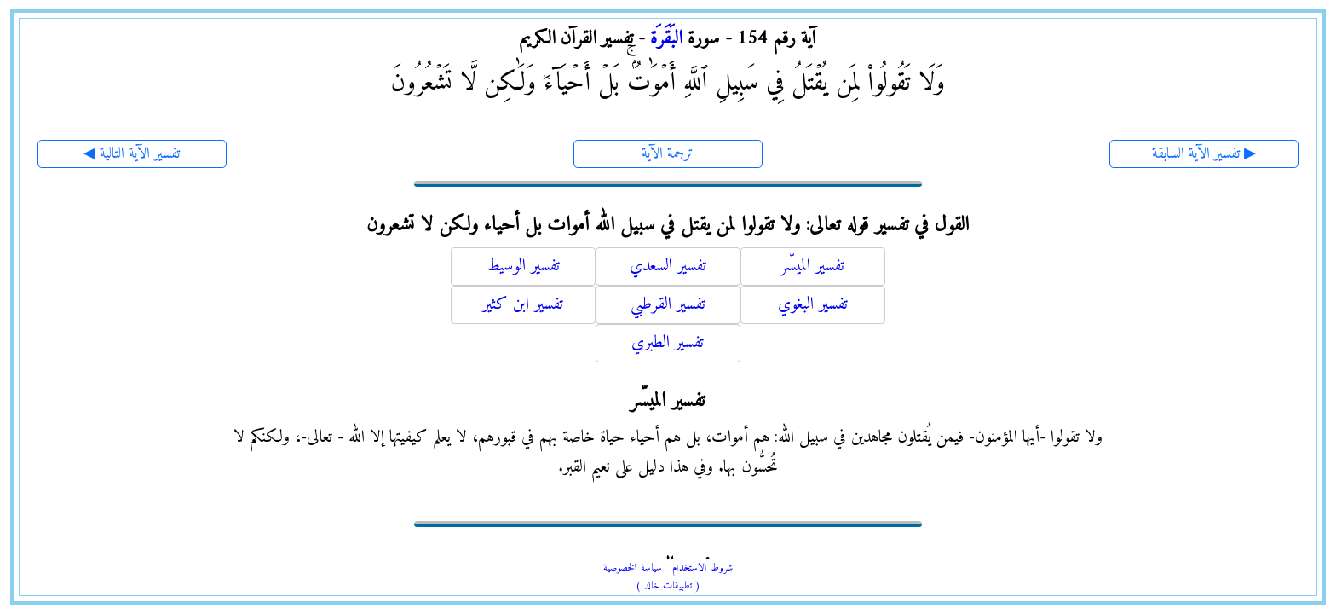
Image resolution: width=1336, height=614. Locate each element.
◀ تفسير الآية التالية (132, 154)
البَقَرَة (666, 38)
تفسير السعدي (668, 266)
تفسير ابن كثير (522, 305)
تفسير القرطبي (668, 305)
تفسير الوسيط (523, 266)
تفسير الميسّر (812, 266)
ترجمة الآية (668, 154)
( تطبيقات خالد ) (668, 586)
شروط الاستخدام (702, 568)
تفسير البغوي (813, 305)
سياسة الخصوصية (632, 568)
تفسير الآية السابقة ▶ (1204, 154)
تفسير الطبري (667, 343)
